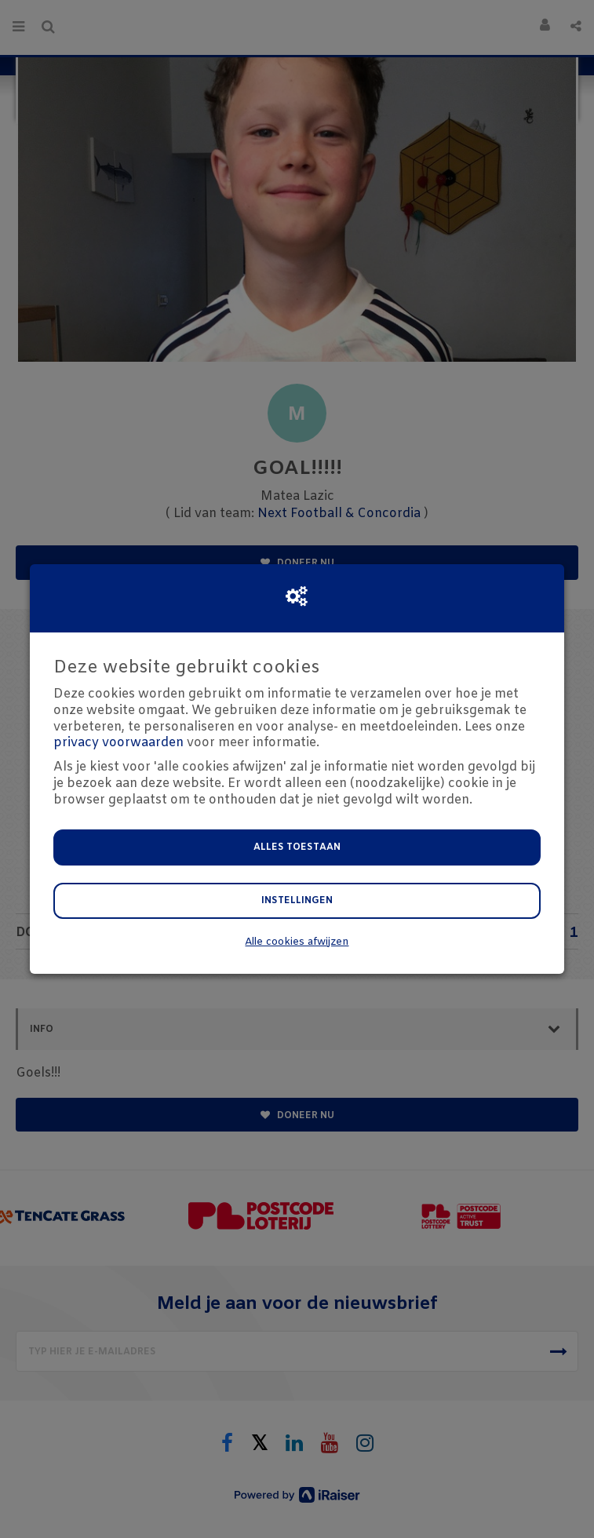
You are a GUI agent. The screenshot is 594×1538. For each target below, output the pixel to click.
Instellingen (297, 901)
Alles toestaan (297, 847)
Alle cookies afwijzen (296, 942)
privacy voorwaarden (118, 742)
